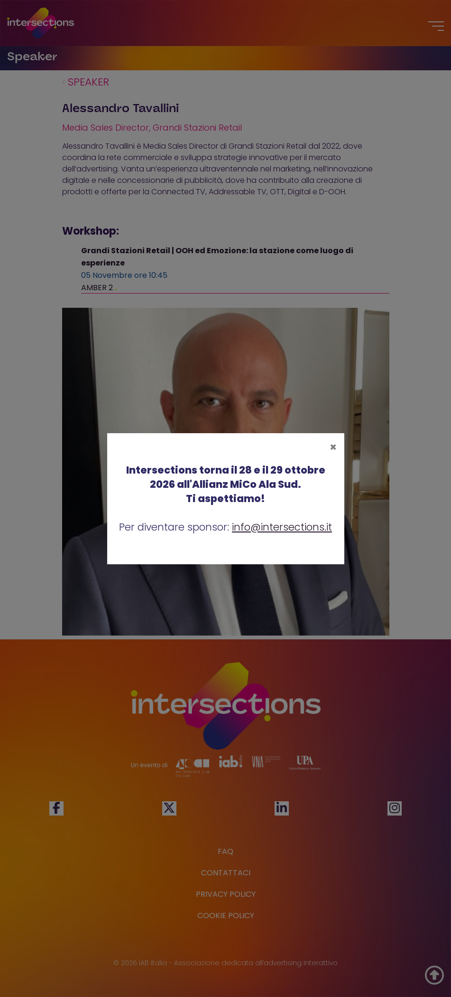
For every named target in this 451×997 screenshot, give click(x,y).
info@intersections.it (282, 527)
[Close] (333, 447)
